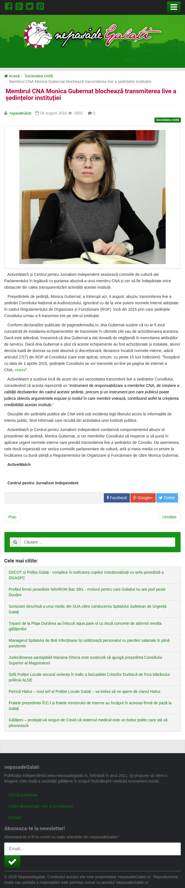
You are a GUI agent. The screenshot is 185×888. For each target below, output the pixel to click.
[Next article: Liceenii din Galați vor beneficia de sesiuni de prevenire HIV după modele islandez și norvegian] (169, 517)
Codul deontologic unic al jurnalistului (40, 806)
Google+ (143, 498)
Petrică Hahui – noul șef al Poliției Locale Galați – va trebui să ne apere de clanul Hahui (84, 691)
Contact (15, 817)
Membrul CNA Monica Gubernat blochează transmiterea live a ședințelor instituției (91, 94)
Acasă (12, 76)
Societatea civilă (39, 76)
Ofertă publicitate (23, 795)
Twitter (167, 498)
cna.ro (20, 370)
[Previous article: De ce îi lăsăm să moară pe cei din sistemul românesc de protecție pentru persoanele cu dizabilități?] (12, 517)
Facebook (117, 498)
